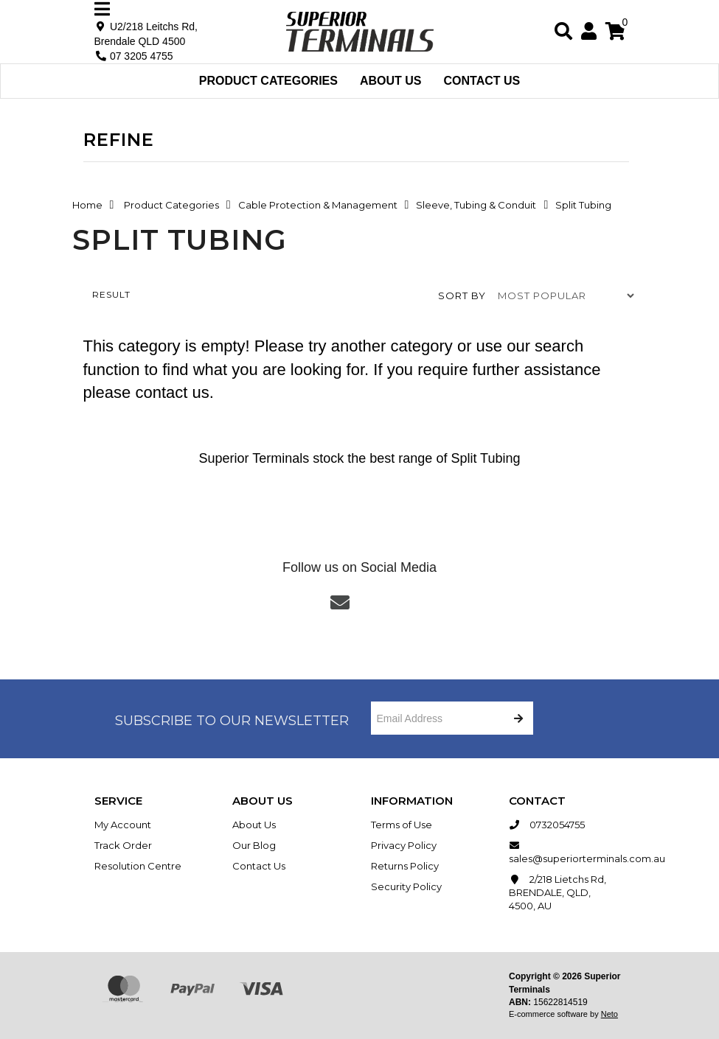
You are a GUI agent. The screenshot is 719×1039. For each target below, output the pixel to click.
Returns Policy (405, 866)
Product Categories (268, 80)
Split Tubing (583, 205)
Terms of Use (401, 824)
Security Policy (406, 886)
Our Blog (254, 845)
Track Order (123, 845)
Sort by (462, 295)
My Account (122, 824)
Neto (609, 1014)
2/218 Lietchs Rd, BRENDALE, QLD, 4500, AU (557, 892)
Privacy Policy (404, 845)
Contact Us (482, 80)
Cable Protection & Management (317, 205)
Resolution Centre (137, 866)
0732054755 (547, 824)
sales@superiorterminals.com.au (567, 851)
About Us (391, 80)
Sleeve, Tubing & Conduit (476, 205)
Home (87, 205)
